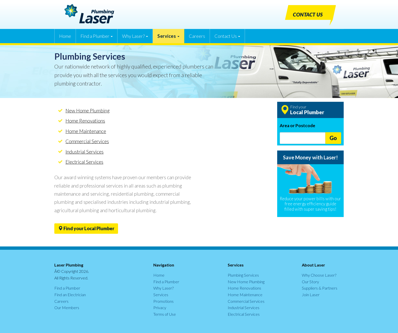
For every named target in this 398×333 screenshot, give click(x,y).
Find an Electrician (70, 294)
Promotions (163, 301)
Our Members (66, 307)
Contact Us (227, 36)
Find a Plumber (96, 36)
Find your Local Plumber (86, 228)
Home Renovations (85, 121)
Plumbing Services (243, 275)
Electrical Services (84, 162)
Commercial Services (87, 141)
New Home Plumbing (87, 110)
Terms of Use (164, 314)
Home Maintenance (85, 131)
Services (168, 36)
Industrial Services (84, 152)
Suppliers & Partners (319, 288)
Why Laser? (135, 36)
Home (65, 36)
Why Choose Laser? (319, 275)
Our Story (310, 281)
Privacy (159, 307)
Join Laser (311, 294)
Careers (197, 36)
